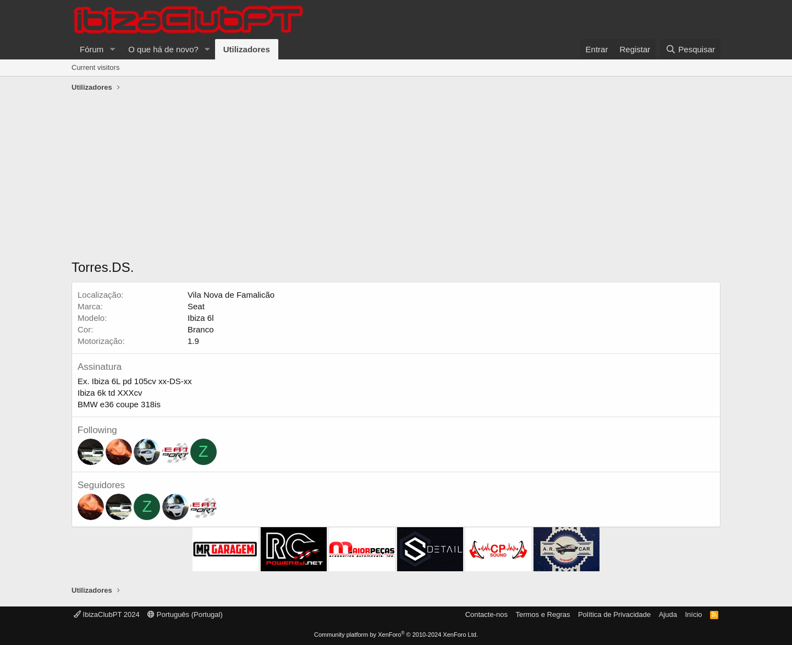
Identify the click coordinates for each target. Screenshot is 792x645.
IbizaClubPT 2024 (107, 614)
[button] (112, 49)
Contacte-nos (486, 614)
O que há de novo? (163, 49)
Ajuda (668, 614)
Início (693, 614)
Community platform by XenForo (396, 634)
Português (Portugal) (185, 614)
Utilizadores (246, 49)
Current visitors (95, 67)
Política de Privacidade (614, 614)
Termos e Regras (542, 614)
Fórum (91, 49)
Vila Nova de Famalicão (231, 294)
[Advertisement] (396, 178)
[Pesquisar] (690, 49)
